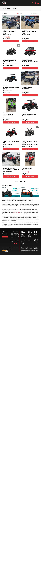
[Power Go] (11, 251)
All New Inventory (22, 235)
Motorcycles (23, 236)
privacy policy (36, 250)
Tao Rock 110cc (8, 114)
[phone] (33, 3)
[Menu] (38, 3)
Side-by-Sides (23, 240)
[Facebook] (14, 243)
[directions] (35, 3)
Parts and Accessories (36, 242)
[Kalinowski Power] (7, 2)
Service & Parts (36, 239)
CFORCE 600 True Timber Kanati (29, 142)
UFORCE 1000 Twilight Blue (29, 32)
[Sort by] (35, 14)
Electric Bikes (23, 237)
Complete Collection (22, 244)
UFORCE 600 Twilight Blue (9, 32)
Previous (16, 181)
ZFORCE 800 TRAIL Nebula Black (11, 87)
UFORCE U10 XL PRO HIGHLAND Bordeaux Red (11, 169)
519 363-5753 (5, 238)
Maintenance (36, 240)
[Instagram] (16, 243)
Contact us (20, 218)
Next (26, 181)
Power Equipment (22, 242)
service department (16, 212)
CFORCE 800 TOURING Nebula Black (9, 60)
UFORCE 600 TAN (27, 87)
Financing (29, 240)
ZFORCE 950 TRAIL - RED (29, 114)
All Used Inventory (29, 235)
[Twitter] (18, 243)
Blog (35, 235)
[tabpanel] (15, 237)
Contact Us (35, 234)
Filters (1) (5, 13)
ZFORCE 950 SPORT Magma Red (11, 142)
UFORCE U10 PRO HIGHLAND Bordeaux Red (29, 60)
